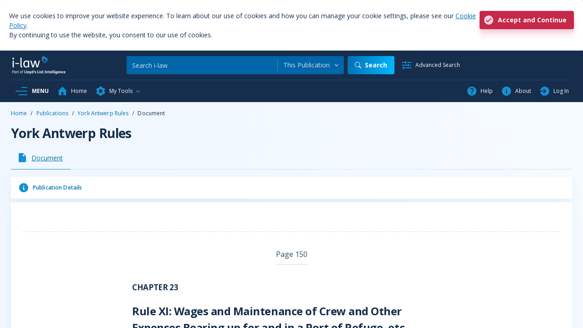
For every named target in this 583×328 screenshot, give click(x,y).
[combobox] (311, 65)
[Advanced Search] (430, 65)
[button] (118, 91)
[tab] (41, 157)
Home (19, 113)
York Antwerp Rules (102, 113)
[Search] (202, 65)
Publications (52, 113)
